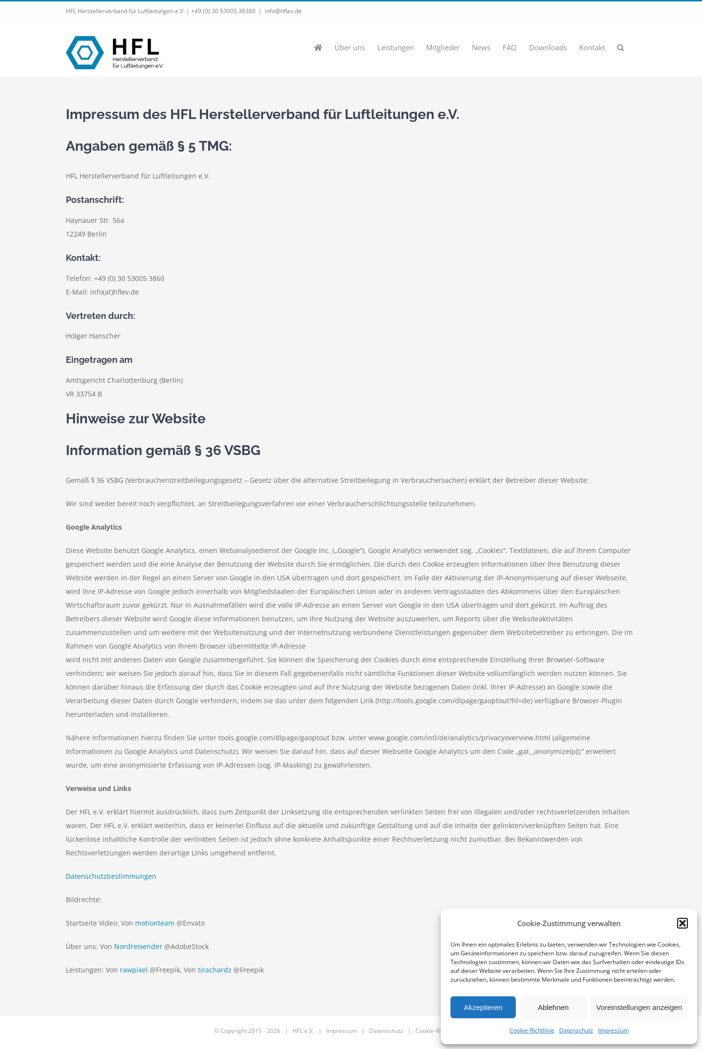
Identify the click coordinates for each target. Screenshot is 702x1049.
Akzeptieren (483, 1007)
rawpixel (134, 969)
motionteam (155, 923)
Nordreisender (138, 946)
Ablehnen (553, 1007)
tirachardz (215, 969)
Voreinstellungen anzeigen (639, 1007)
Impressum (613, 1030)
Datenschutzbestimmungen (111, 876)
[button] (682, 923)
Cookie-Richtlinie (531, 1030)
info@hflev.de (283, 11)
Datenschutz (576, 1030)
